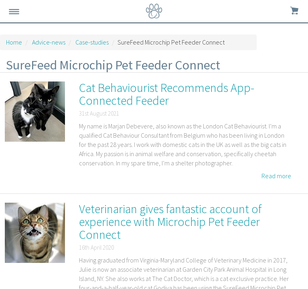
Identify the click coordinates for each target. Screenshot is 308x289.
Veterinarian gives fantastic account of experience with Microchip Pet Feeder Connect (170, 221)
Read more (276, 176)
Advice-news (48, 42)
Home (14, 42)
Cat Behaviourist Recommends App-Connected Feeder (166, 94)
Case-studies (92, 42)
